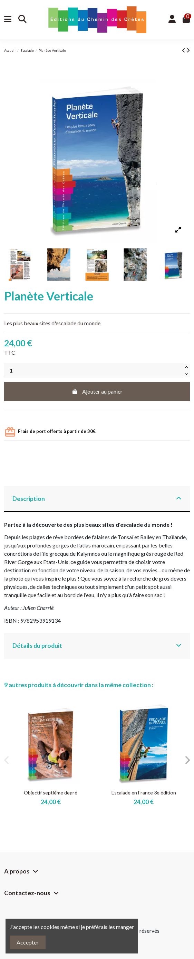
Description (97, 498)
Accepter (28, 942)
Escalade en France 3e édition (143, 792)
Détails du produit (97, 645)
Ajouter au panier (97, 391)
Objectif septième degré (50, 792)
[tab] (97, 499)
